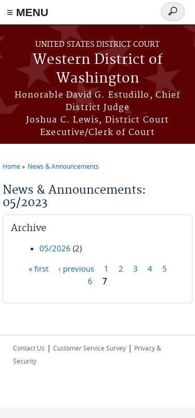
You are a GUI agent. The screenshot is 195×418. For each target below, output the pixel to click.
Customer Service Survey (89, 348)
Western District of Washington (98, 69)
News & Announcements (63, 166)
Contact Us (29, 348)
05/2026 (55, 248)
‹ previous (76, 268)
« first (38, 268)
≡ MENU (27, 12)
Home (11, 166)
